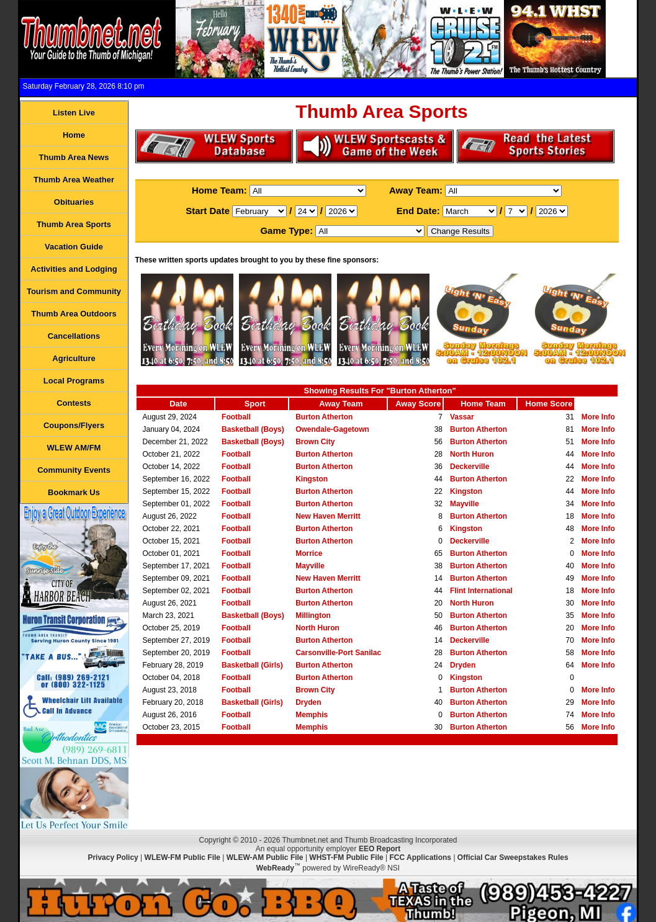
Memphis (311, 714)
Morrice (308, 553)
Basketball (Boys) (253, 429)
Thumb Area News (74, 157)
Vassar (462, 417)
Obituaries (74, 202)
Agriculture (73, 358)
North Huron (472, 454)
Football (236, 417)
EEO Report (379, 848)
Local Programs (73, 380)
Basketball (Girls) (252, 665)
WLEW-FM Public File (182, 857)
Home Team (483, 403)
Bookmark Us (74, 492)
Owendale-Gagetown (332, 429)
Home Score (549, 403)
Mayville (464, 503)
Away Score (418, 403)
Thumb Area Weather (74, 179)
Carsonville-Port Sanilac (338, 652)
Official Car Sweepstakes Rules (512, 857)
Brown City (315, 441)
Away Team (340, 403)
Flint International (481, 590)
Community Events (73, 470)
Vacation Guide (74, 246)
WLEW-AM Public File (265, 857)
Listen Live (74, 112)
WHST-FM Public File (346, 857)
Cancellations (74, 336)
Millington (313, 615)
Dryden (462, 665)
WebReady (275, 868)
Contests (73, 403)
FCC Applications (420, 857)
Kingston (311, 479)
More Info (598, 417)
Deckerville (469, 466)
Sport (255, 403)
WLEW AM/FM (74, 447)
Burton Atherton (324, 417)
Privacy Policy (113, 857)
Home (74, 135)
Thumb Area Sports (74, 224)
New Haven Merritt (328, 516)
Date (178, 403)
